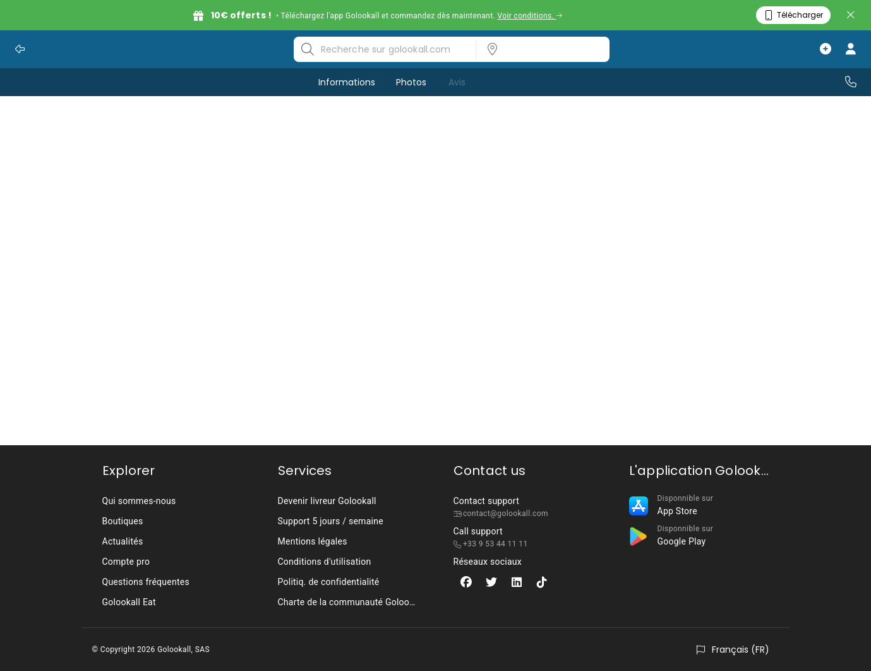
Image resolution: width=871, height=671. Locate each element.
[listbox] (539, 49)
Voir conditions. (529, 15)
